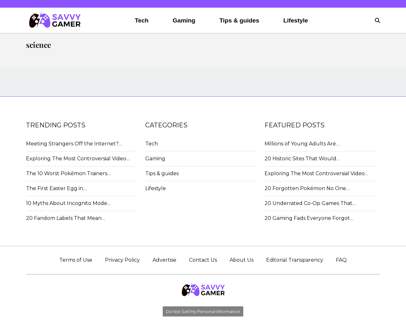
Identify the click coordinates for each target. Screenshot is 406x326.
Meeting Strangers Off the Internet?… (74, 144)
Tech (141, 20)
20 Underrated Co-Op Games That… (310, 203)
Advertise (164, 260)
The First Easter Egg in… (56, 188)
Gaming (184, 20)
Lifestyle (295, 20)
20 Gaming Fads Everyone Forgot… (309, 218)
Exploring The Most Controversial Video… (78, 159)
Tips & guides (239, 20)
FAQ (341, 260)
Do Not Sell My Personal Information (203, 311)
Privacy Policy (122, 260)
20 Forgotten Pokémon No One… (307, 188)
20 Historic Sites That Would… (302, 159)
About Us (241, 260)
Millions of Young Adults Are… (302, 144)
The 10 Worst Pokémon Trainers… (68, 173)
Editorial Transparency (294, 260)
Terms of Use (75, 260)
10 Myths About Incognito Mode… (68, 203)
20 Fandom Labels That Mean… (65, 218)
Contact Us (203, 260)
